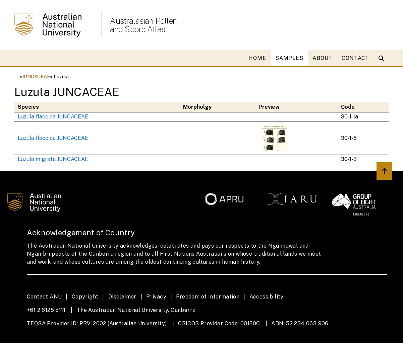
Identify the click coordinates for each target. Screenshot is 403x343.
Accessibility (266, 296)
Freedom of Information (207, 296)
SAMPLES (289, 58)
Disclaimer (122, 296)
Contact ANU (44, 296)
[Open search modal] (383, 58)
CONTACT (355, 58)
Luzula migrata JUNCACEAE (53, 159)
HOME (257, 58)
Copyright (85, 296)
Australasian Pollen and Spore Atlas (143, 25)
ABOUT (322, 58)
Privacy (156, 296)
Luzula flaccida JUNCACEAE (53, 116)
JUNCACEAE (36, 76)
